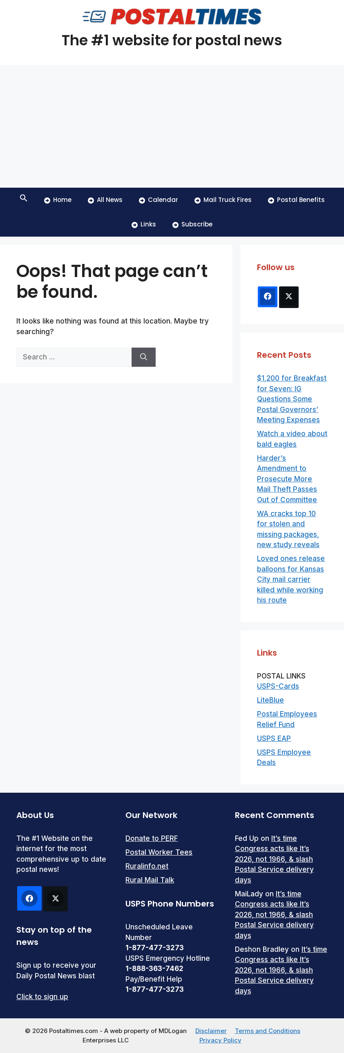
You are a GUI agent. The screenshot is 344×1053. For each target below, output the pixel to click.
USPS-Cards (278, 686)
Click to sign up (42, 997)
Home (57, 199)
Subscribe (192, 224)
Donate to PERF (151, 838)
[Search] (144, 357)
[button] (23, 200)
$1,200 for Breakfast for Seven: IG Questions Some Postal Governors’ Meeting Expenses (291, 399)
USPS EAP (274, 738)
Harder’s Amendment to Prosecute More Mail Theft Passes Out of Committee (287, 479)
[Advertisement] (172, 126)
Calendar (158, 199)
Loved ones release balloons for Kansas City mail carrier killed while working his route (291, 579)
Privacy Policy (220, 1040)
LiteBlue (270, 700)
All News (105, 199)
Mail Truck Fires (223, 199)
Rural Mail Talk (149, 880)
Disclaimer (211, 1031)
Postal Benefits (296, 199)
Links (144, 224)
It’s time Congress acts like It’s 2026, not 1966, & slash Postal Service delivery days (274, 859)
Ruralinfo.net (146, 866)
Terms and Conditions (267, 1031)
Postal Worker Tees (158, 852)
